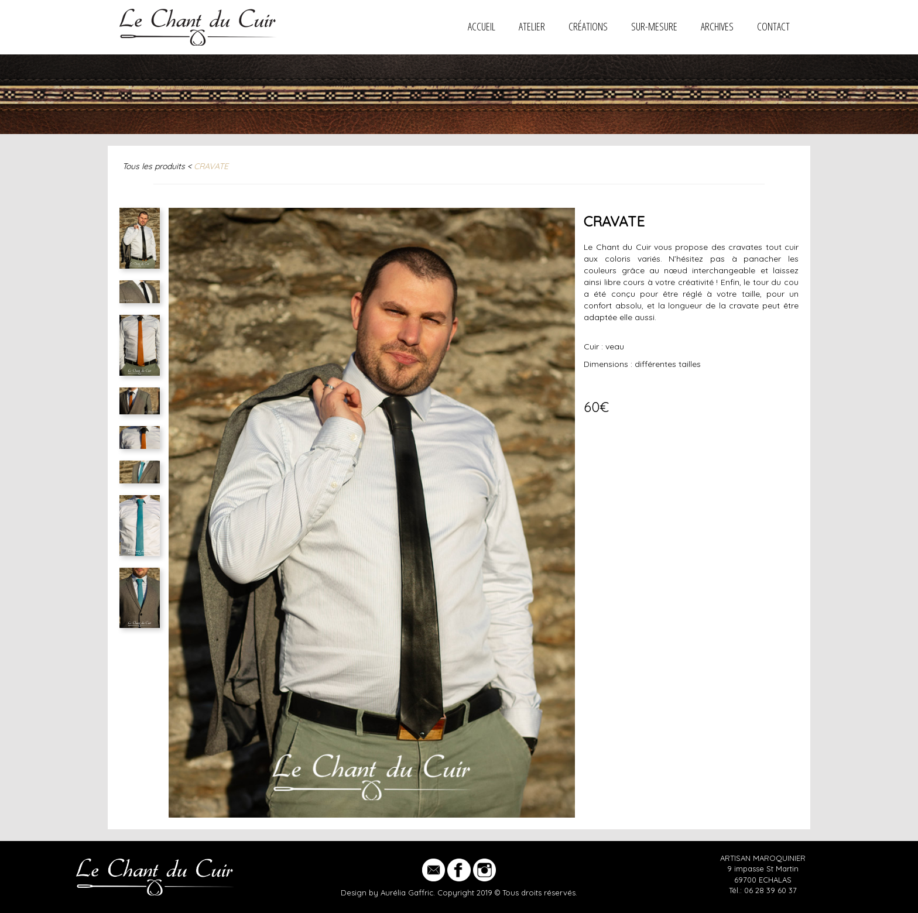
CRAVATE (211, 166)
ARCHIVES (717, 26)
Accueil (481, 26)
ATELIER (532, 26)
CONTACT (773, 26)
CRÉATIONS (588, 26)
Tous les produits (153, 166)
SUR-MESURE (654, 26)
